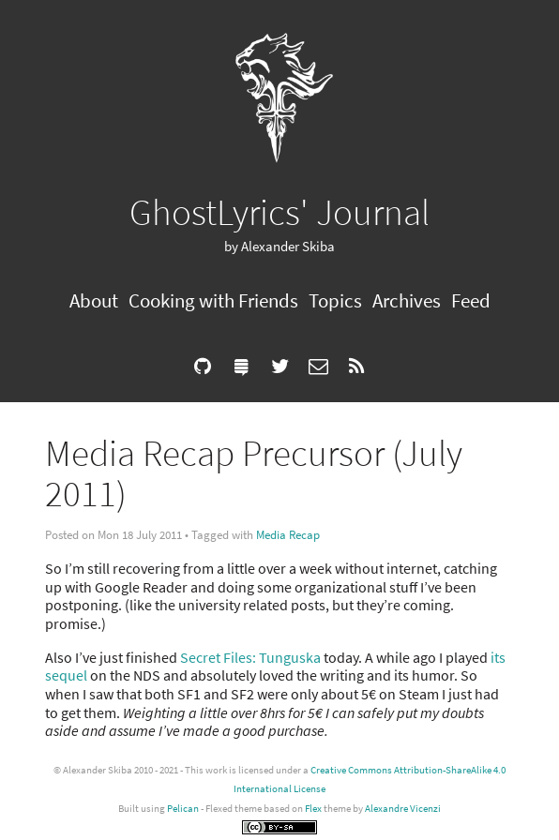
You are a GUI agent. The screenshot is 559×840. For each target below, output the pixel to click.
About (93, 300)
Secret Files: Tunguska (250, 657)
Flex (313, 808)
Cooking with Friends (213, 300)
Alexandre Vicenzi (403, 808)
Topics (335, 300)
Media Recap (288, 535)
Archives (406, 300)
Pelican (183, 808)
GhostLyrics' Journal (279, 211)
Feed (471, 300)
